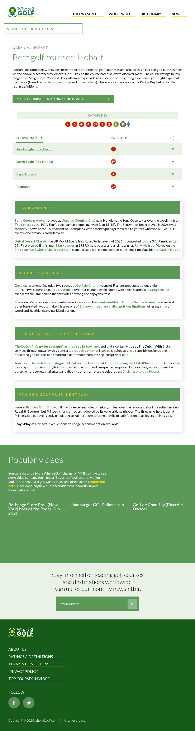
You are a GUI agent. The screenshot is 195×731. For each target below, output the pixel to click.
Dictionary (151, 14)
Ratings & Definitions (30, 656)
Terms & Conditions (28, 664)
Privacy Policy (23, 671)
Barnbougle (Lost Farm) (34, 149)
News (176, 14)
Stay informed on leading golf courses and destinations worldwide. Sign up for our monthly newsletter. (98, 581)
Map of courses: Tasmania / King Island (63, 99)
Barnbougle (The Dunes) (34, 161)
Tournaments (85, 14)
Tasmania (23, 186)
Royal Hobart (26, 174)
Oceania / (22, 47)
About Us (17, 649)
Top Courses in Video (29, 678)
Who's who (119, 14)
